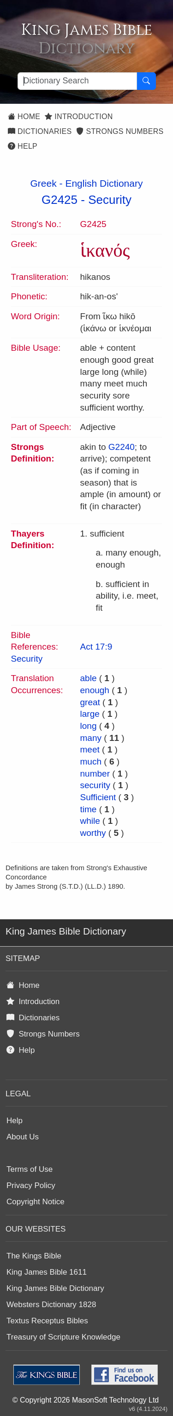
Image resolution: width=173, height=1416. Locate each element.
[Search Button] (146, 81)
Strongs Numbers (119, 131)
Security (109, 200)
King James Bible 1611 (46, 1272)
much (90, 761)
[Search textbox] (77, 81)
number (95, 773)
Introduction (79, 116)
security (95, 785)
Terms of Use (29, 1169)
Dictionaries (40, 131)
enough (94, 690)
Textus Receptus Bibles (47, 1320)
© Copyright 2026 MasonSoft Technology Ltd (85, 1400)
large (90, 714)
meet (90, 749)
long (88, 726)
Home (24, 116)
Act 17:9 (96, 646)
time (88, 809)
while (90, 821)
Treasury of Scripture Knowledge (63, 1337)
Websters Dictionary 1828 (51, 1304)
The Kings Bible (33, 1256)
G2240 (121, 447)
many (90, 738)
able (88, 678)
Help (22, 146)
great (90, 702)
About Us (22, 1136)
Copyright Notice (35, 1201)
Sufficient (98, 797)
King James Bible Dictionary (55, 1288)
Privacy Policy (30, 1185)
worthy (93, 833)
